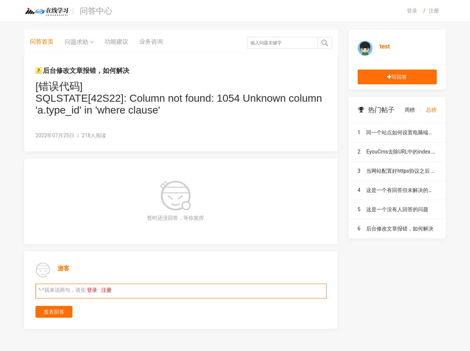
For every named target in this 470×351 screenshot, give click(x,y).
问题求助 (79, 42)
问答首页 (42, 41)
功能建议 (116, 41)
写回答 (397, 77)
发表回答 (54, 312)
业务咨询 (151, 41)
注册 (434, 11)
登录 (412, 11)
